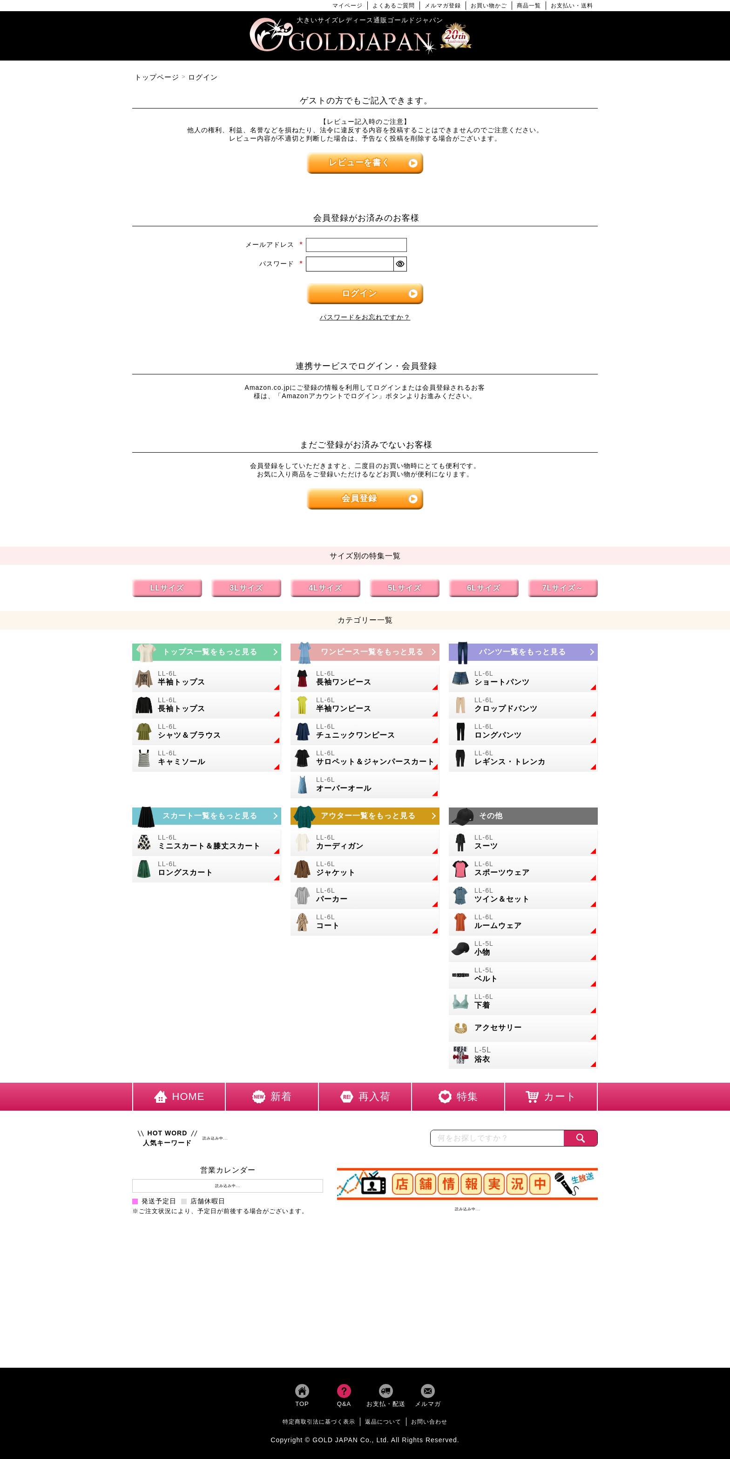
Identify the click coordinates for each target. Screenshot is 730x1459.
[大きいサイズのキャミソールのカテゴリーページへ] (206, 758)
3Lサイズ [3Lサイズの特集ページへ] (246, 588)
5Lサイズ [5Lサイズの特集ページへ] (404, 588)
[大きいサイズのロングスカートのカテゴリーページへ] (206, 869)
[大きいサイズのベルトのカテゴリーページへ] (523, 975)
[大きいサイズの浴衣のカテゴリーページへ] (523, 1055)
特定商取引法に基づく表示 (319, 1421)
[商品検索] (580, 1138)
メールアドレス (274, 244)
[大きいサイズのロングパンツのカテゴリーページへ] (523, 732)
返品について (383, 1421)
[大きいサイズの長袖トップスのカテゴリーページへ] (206, 705)
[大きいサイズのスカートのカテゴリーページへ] (206, 816)
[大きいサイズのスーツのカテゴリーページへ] (523, 842)
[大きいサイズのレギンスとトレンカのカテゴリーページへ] (523, 758)
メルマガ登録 (443, 5)
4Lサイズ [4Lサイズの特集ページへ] (325, 588)
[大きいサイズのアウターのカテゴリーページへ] (365, 816)
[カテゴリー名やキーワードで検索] (497, 1138)
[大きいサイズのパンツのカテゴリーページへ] (523, 652)
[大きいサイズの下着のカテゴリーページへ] (523, 1002)
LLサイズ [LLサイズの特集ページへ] (167, 588)
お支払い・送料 (572, 5)
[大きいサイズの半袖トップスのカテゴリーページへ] (206, 678)
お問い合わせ (429, 1421)
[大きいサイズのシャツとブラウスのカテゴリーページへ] (206, 732)
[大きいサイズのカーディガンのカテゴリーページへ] (365, 842)
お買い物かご (489, 5)
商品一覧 (529, 5)
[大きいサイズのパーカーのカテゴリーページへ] (365, 895)
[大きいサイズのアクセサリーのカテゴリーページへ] (523, 1028)
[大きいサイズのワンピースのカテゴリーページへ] (365, 652)
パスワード (281, 263)
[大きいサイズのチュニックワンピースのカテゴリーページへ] (365, 732)
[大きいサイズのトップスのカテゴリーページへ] (206, 652)
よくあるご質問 (393, 5)
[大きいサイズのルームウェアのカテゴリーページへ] (523, 922)
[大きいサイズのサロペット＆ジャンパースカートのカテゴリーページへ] (365, 758)
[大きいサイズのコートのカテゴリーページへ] (365, 922)
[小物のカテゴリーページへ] (523, 949)
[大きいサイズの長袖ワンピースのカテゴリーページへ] (365, 678)
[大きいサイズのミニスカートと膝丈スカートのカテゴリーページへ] (206, 842)
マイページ (347, 5)
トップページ (157, 77)
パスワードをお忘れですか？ (365, 317)
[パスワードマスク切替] (399, 264)
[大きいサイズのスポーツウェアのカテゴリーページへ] (523, 869)
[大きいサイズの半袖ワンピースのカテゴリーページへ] (365, 705)
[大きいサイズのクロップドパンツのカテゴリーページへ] (523, 705)
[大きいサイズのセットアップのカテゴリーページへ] (523, 895)
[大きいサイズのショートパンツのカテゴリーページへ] (523, 678)
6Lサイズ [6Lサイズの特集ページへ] (483, 588)
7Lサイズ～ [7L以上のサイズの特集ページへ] (563, 588)
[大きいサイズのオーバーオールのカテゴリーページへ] (365, 785)
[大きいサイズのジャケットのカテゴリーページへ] (365, 869)
